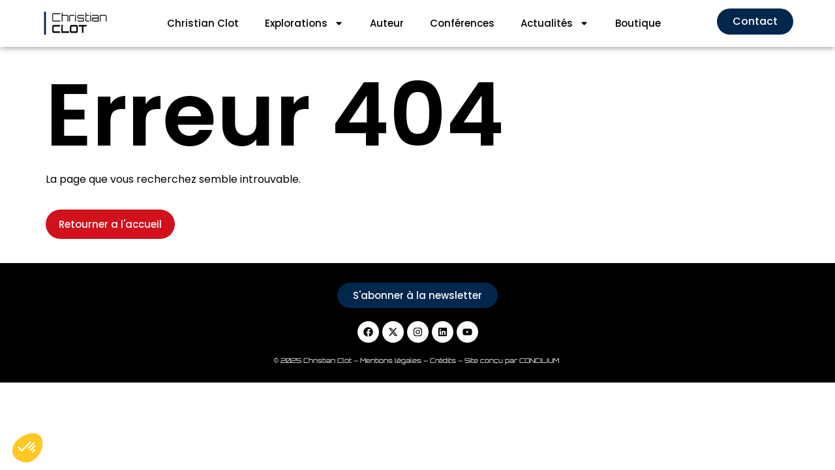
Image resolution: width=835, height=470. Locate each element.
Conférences (462, 23)
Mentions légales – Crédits (409, 360)
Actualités (555, 23)
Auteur (387, 23)
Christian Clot (203, 23)
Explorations (304, 23)
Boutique (638, 23)
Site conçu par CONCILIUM (512, 360)
